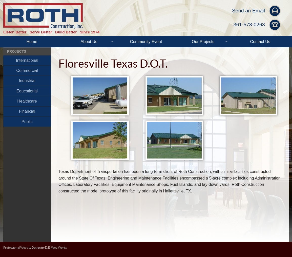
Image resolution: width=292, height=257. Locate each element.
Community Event (146, 41)
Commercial (27, 70)
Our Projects (203, 41)
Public (27, 122)
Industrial (27, 80)
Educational (27, 91)
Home (31, 41)
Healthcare (27, 101)
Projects (16, 51)
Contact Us (260, 41)
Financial (27, 111)
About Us (88, 41)
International (27, 60)
